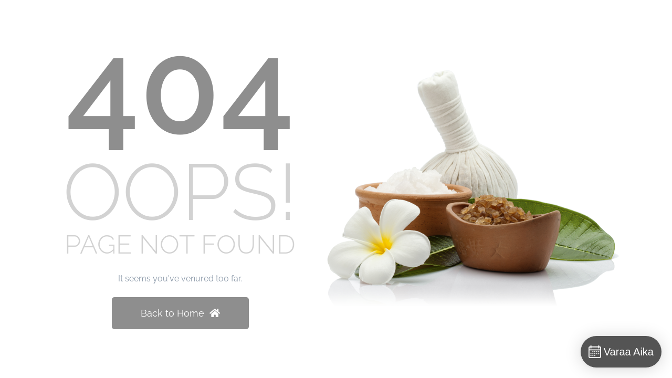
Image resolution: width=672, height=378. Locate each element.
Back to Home (180, 313)
